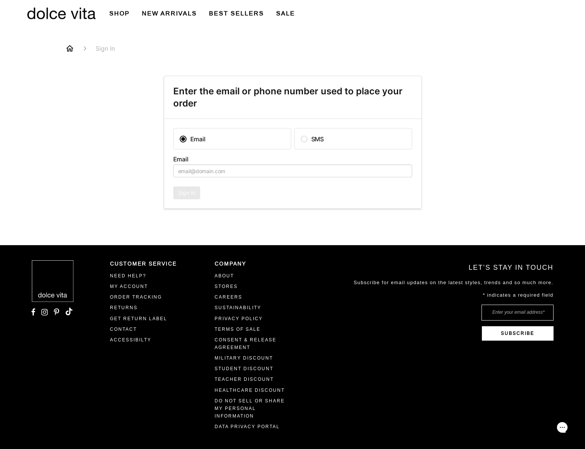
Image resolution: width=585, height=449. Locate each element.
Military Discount (244, 358)
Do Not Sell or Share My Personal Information (250, 408)
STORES (226, 286)
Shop (119, 13)
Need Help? (128, 276)
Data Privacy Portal (247, 427)
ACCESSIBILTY (130, 340)
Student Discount (244, 369)
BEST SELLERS (236, 13)
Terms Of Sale (237, 329)
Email (180, 159)
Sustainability (238, 308)
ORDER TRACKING (136, 297)
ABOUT (224, 276)
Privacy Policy (239, 319)
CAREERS (228, 297)
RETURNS (124, 308)
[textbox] (292, 170)
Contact (123, 329)
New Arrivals (169, 13)
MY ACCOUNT (129, 286)
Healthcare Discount (250, 390)
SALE (285, 13)
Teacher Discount (244, 379)
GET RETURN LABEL (138, 319)
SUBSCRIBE (517, 333)
